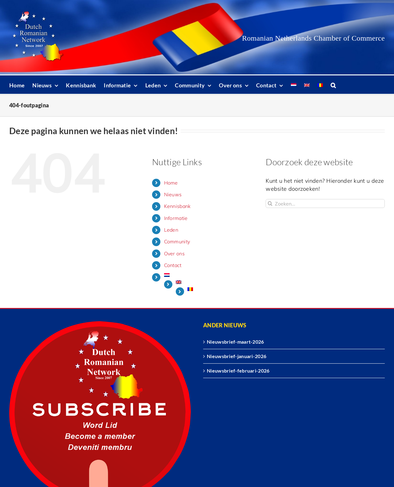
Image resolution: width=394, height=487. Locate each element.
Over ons (174, 253)
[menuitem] (293, 84)
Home (171, 183)
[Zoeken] (270, 203)
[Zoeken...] (325, 203)
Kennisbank (177, 206)
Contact (173, 265)
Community (177, 241)
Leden (171, 230)
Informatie (176, 218)
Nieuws (173, 194)
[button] (333, 84)
